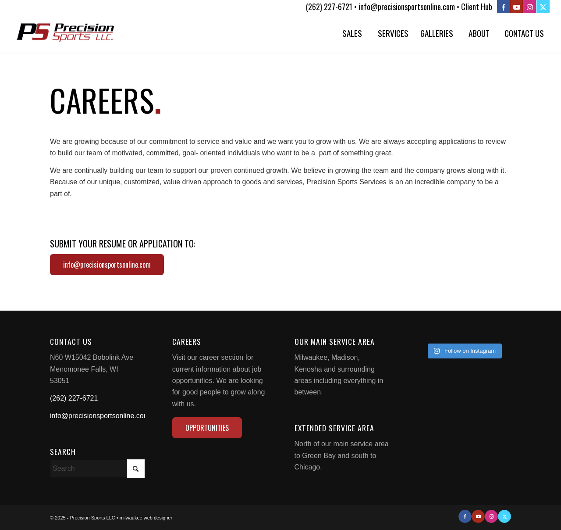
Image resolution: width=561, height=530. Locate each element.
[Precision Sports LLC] (65, 33)
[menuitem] (352, 33)
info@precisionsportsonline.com (99, 415)
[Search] (97, 468)
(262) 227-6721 (74, 398)
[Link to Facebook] (503, 6)
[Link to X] (543, 6)
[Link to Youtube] (516, 6)
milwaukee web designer (146, 517)
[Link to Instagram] (529, 6)
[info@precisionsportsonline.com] (107, 264)
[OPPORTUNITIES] (207, 427)
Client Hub (476, 6)
